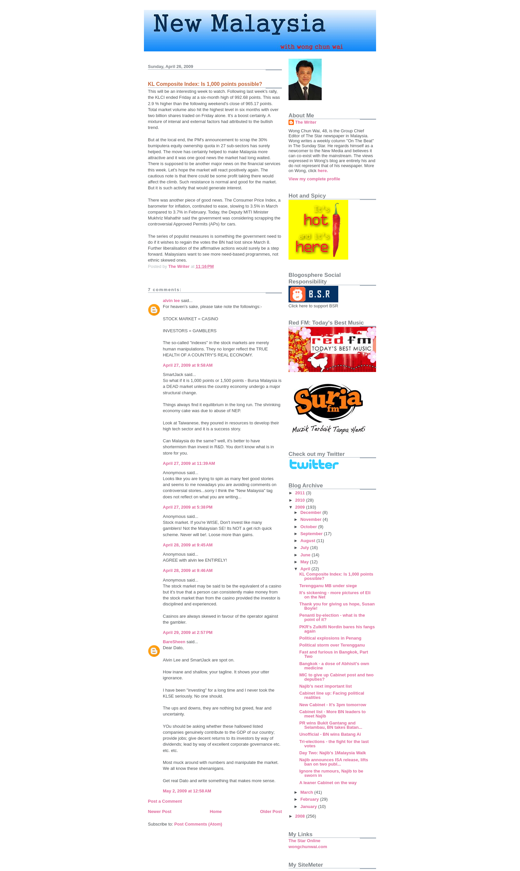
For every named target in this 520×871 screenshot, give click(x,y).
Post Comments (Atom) (198, 824)
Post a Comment (165, 801)
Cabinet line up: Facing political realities (331, 695)
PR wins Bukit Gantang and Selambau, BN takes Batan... (330, 725)
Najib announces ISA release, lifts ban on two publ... (333, 762)
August (308, 540)
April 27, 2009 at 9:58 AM (188, 365)
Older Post (271, 811)
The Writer (305, 122)
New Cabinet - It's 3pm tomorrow (332, 704)
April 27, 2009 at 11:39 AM (189, 463)
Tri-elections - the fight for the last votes (333, 743)
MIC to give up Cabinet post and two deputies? (336, 677)
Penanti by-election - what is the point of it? (332, 617)
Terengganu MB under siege (328, 585)
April (305, 568)
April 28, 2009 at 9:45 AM (188, 544)
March (307, 792)
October (309, 526)
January (309, 806)
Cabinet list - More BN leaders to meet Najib (332, 713)
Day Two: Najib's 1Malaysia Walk (332, 752)
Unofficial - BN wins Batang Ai (330, 734)
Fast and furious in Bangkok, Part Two (333, 654)
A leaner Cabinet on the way (328, 782)
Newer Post (159, 811)
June (306, 554)
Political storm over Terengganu (332, 645)
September (312, 533)
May (305, 561)
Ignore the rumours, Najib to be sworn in (331, 773)
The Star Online (304, 840)
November (311, 519)
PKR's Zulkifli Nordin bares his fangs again (337, 629)
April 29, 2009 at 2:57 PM (188, 632)
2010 (300, 500)
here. (323, 170)
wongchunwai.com (308, 846)
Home (216, 811)
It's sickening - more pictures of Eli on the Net (334, 594)
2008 (300, 816)
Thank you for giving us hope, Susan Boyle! (337, 606)
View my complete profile (314, 178)
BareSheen (174, 641)
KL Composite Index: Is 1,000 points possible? (336, 576)
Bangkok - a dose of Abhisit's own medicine (334, 665)
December (311, 512)
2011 (300, 492)
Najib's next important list (325, 686)
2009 (300, 507)
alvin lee (171, 300)
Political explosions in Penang (330, 638)
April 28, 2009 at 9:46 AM (188, 570)
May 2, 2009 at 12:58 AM (187, 790)
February (310, 799)
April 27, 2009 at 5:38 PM (188, 507)
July (305, 547)
